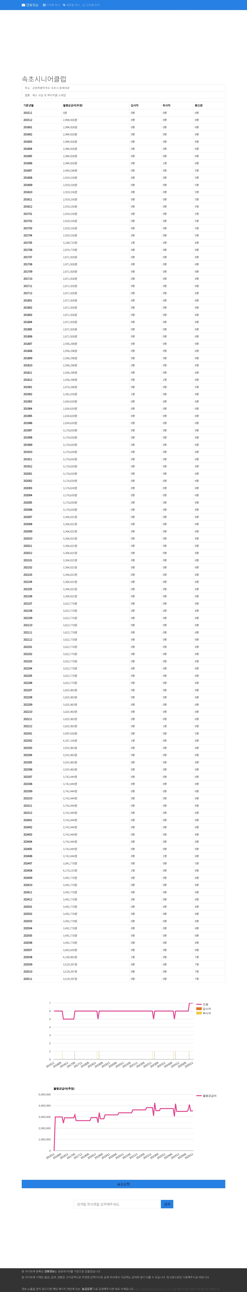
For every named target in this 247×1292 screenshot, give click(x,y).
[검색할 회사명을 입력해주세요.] (117, 1204)
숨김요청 (123, 1183)
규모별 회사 (91, 5)
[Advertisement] (123, 43)
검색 (167, 1204)
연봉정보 (30, 4)
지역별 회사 (51, 5)
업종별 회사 (71, 5)
